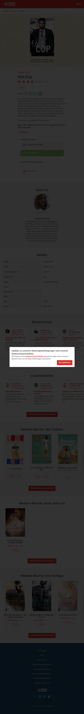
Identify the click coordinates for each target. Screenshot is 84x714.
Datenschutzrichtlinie (34, 356)
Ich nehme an (64, 362)
